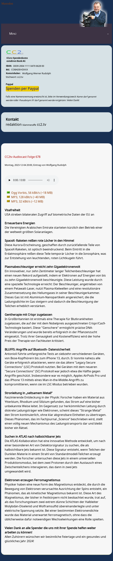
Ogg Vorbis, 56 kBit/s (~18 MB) (32, 193)
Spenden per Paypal (22, 88)
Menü (12, 33)
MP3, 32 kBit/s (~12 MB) (27, 201)
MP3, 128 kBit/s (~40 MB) (28, 197)
